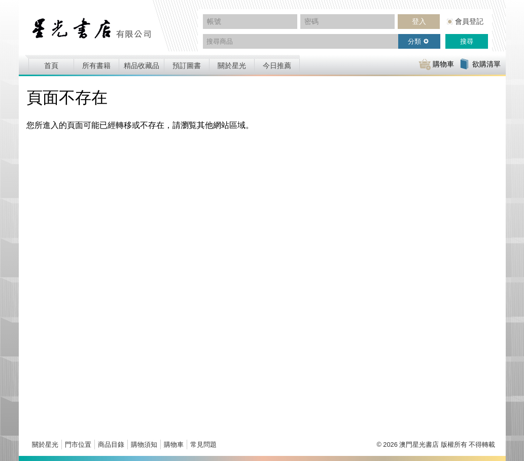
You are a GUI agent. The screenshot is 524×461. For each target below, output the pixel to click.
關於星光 (232, 65)
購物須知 (144, 444)
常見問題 (203, 444)
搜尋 (466, 41)
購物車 (174, 444)
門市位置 (78, 444)
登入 (419, 21)
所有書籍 (96, 65)
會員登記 (469, 21)
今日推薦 (277, 65)
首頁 (51, 65)
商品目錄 (111, 444)
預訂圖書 (186, 65)
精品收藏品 (141, 65)
